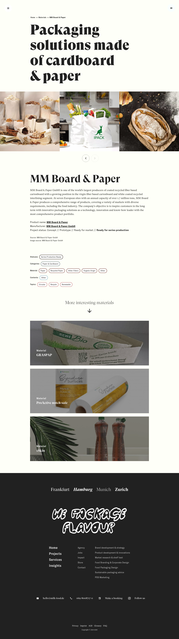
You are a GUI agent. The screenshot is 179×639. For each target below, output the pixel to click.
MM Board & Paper (57, 222)
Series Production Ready (51, 257)
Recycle (53, 285)
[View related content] (89, 343)
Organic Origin (89, 271)
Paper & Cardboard (50, 264)
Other (102, 271)
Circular (42, 285)
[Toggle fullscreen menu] (171, 8)
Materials (42, 17)
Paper (43, 271)
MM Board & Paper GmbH (60, 226)
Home (32, 17)
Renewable (66, 285)
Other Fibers (73, 271)
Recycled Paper (56, 271)
